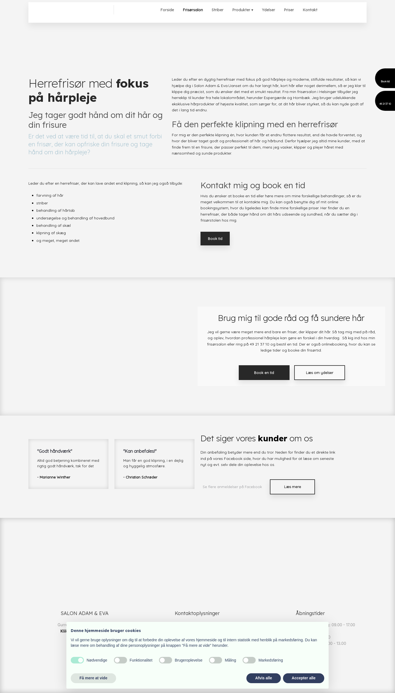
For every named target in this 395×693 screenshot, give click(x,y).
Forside (167, 9)
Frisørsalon (193, 9)
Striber (217, 9)
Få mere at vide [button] (93, 678)
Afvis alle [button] (263, 678)
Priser (289, 9)
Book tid (215, 238)
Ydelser (268, 9)
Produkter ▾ (242, 9)
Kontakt (310, 9)
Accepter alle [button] (304, 678)
